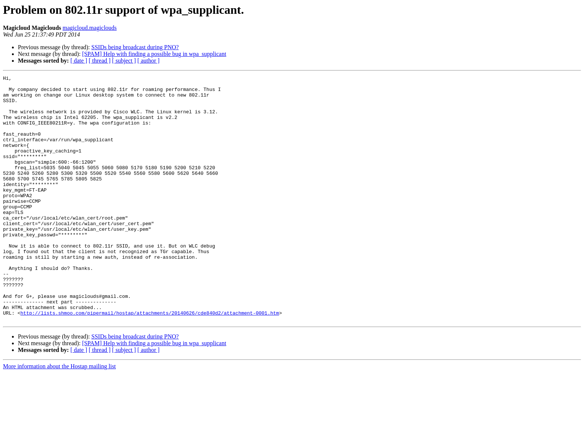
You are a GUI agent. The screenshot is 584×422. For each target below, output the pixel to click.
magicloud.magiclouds (90, 28)
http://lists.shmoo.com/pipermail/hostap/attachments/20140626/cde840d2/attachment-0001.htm (149, 361)
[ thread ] (100, 60)
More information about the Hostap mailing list (59, 415)
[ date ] (78, 60)
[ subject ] (124, 60)
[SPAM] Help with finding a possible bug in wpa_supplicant (154, 54)
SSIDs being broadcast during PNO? (135, 47)
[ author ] (148, 60)
